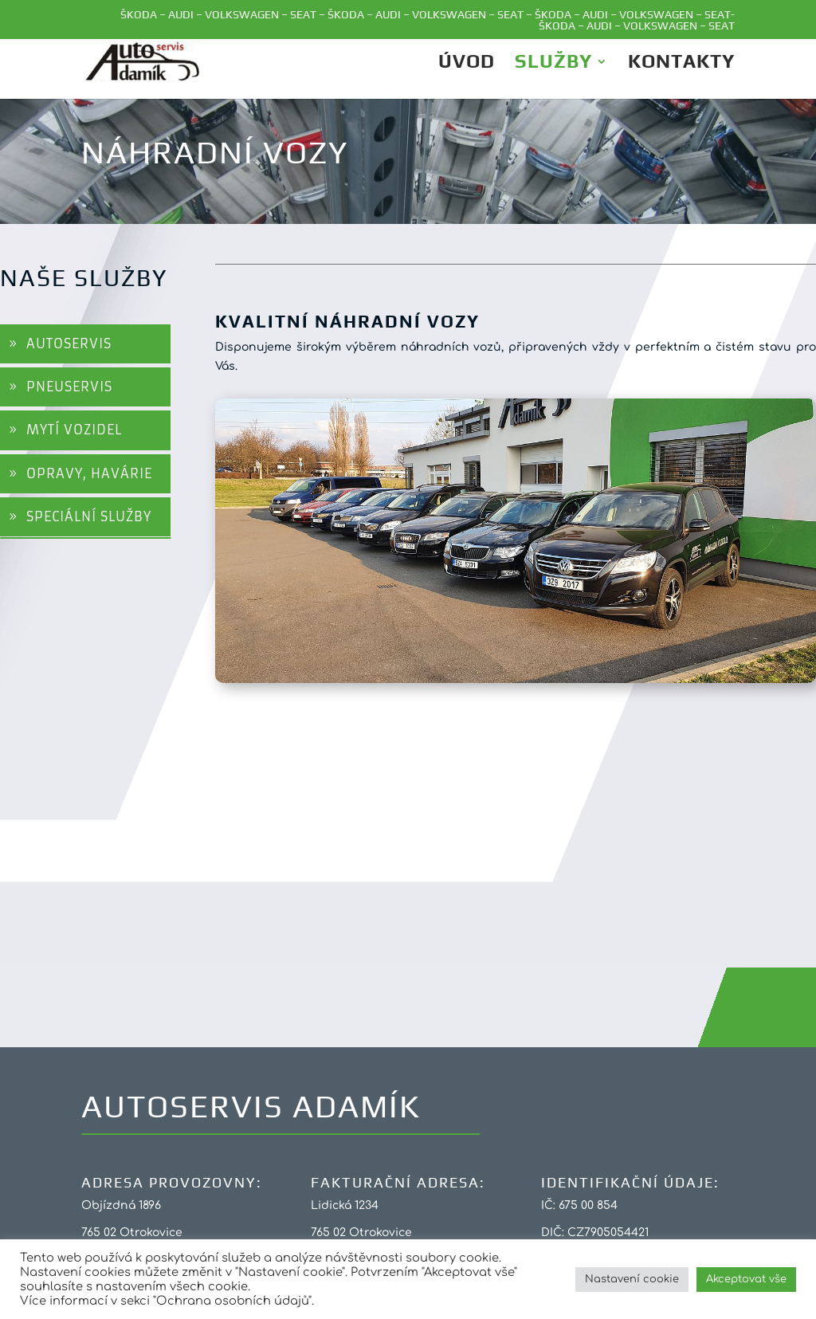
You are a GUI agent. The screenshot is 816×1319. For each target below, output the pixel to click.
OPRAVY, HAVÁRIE (89, 473)
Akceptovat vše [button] (746, 1279)
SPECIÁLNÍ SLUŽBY (88, 516)
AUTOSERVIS (69, 343)
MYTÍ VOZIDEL (74, 430)
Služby (553, 64)
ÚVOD (466, 64)
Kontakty (681, 64)
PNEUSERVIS (69, 387)
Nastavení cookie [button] (632, 1279)
